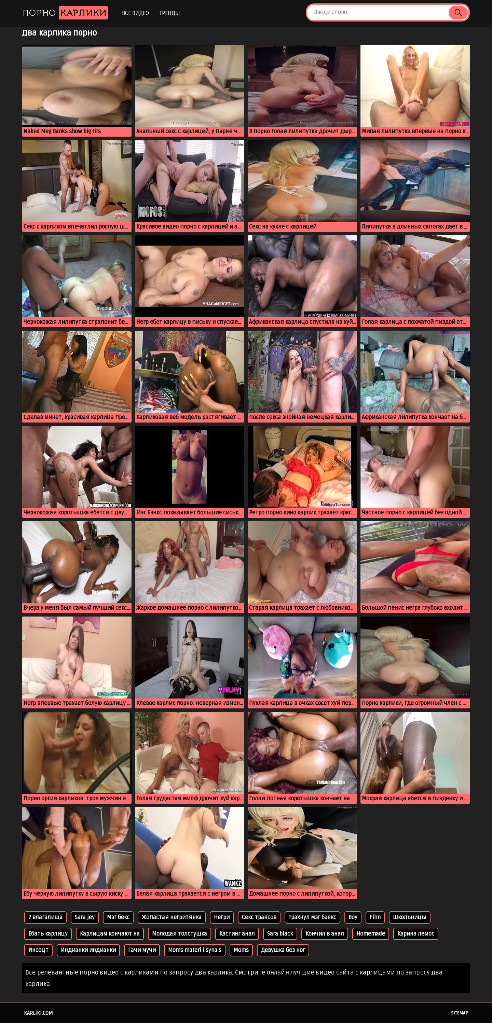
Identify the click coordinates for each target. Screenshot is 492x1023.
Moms (241, 950)
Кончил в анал (324, 933)
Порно (65, 12)
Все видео (135, 13)
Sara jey (85, 917)
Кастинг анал (237, 933)
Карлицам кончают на (110, 933)
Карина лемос (415, 933)
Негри (222, 917)
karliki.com (38, 1013)
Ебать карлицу (48, 933)
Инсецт (38, 950)
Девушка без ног (283, 950)
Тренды (170, 13)
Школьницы (409, 917)
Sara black (280, 933)
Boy (352, 917)
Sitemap (459, 1013)
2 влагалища (45, 917)
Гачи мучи (142, 950)
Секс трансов (259, 917)
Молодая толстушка (179, 933)
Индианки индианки (88, 950)
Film (375, 917)
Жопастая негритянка (172, 917)
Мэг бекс (118, 917)
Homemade (370, 933)
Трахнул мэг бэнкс (312, 917)
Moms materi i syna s (194, 950)
